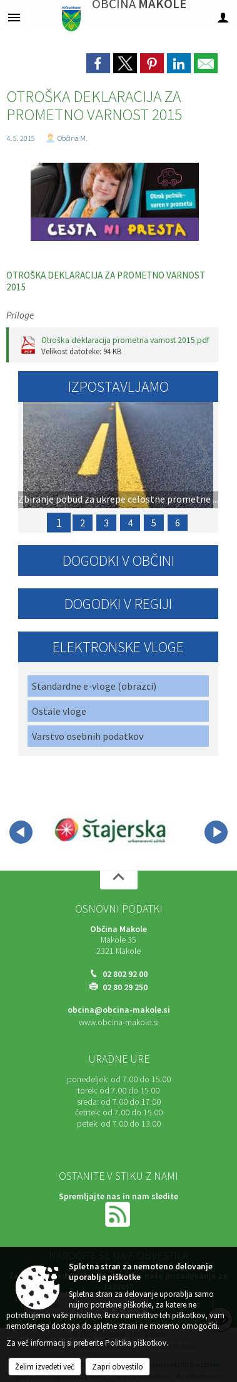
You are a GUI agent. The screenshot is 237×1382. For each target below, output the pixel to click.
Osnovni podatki (119, 909)
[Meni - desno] (223, 17)
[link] (98, 63)
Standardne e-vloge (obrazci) (94, 686)
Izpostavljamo (118, 386)
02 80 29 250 (125, 987)
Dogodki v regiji (118, 603)
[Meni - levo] (14, 17)
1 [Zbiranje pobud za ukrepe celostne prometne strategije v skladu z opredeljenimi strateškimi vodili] (59, 522)
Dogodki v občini (118, 560)
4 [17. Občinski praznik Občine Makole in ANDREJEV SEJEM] (130, 522)
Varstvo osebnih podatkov (87, 736)
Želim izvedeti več (44, 1366)
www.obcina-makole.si (119, 1022)
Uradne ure (118, 1059)
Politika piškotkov (135, 1343)
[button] (21, 832)
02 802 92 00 (125, 974)
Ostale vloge (59, 711)
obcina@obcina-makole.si (119, 1010)
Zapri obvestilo (117, 1366)
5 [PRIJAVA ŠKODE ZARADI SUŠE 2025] (153, 522)
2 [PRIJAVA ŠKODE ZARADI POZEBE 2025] (82, 522)
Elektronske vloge (118, 647)
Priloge (20, 315)
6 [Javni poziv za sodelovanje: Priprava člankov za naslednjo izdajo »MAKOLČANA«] (177, 522)
